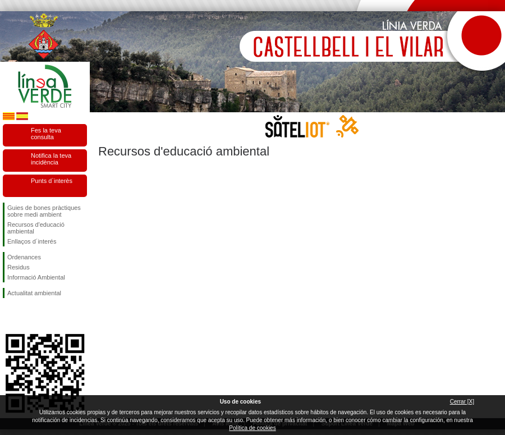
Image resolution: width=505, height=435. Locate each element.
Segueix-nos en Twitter (28, 316)
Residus (18, 267)
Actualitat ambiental (34, 293)
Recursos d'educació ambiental (36, 228)
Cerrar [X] (462, 402)
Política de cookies (252, 428)
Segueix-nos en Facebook (9, 316)
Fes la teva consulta (46, 133)
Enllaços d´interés (31, 241)
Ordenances (24, 257)
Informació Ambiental (36, 277)
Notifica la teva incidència (51, 159)
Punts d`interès (51, 180)
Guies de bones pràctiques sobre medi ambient (44, 211)
